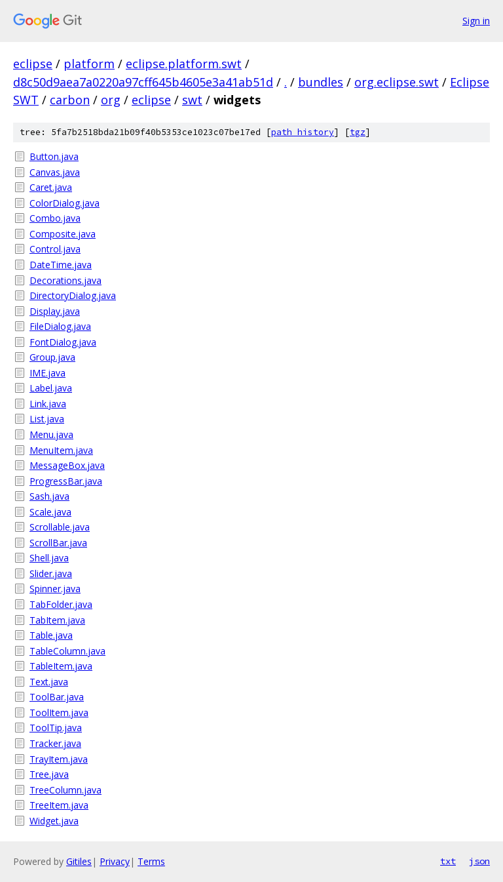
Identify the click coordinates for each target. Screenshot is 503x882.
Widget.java (54, 820)
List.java (46, 418)
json (479, 861)
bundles (320, 82)
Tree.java (49, 774)
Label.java (50, 388)
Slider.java (50, 573)
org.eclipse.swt (396, 82)
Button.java (54, 156)
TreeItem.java (58, 805)
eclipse (32, 63)
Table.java (51, 635)
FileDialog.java (60, 326)
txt (448, 861)
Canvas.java (54, 172)
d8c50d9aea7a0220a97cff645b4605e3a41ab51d (143, 82)
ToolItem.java (58, 712)
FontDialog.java (62, 342)
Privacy (115, 861)
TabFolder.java (60, 604)
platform (89, 63)
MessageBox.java (67, 465)
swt (192, 100)
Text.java (48, 681)
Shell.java (49, 557)
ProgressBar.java (65, 481)
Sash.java (49, 496)
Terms (151, 861)
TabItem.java (57, 620)
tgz (357, 132)
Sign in (476, 20)
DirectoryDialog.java (72, 295)
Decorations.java (65, 280)
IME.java (47, 373)
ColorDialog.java (64, 203)
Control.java (55, 249)
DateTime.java (60, 264)
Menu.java (51, 434)
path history (302, 132)
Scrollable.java (59, 527)
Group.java (52, 357)
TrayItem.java (58, 759)
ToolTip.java (55, 727)
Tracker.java (55, 743)
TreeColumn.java (65, 790)
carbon (70, 100)
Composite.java (62, 234)
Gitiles (79, 861)
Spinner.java (55, 588)
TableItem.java (60, 666)
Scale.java (50, 512)
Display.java (54, 311)
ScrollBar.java (58, 542)
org (111, 100)
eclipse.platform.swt (184, 63)
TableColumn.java (67, 651)
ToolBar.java (56, 697)
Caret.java (50, 187)
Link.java (47, 403)
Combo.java (55, 218)
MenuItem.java (61, 450)
